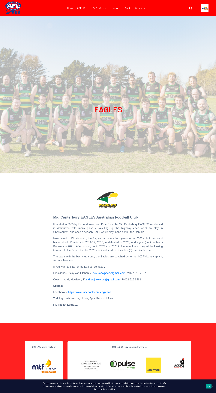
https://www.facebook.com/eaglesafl (89, 292)
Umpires (116, 8)
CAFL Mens (82, 8)
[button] (191, 8)
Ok (208, 386)
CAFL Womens (100, 8)
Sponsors (140, 8)
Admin (128, 8)
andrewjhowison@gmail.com (102, 279)
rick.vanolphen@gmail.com (109, 273)
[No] (212, 386)
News (70, 8)
